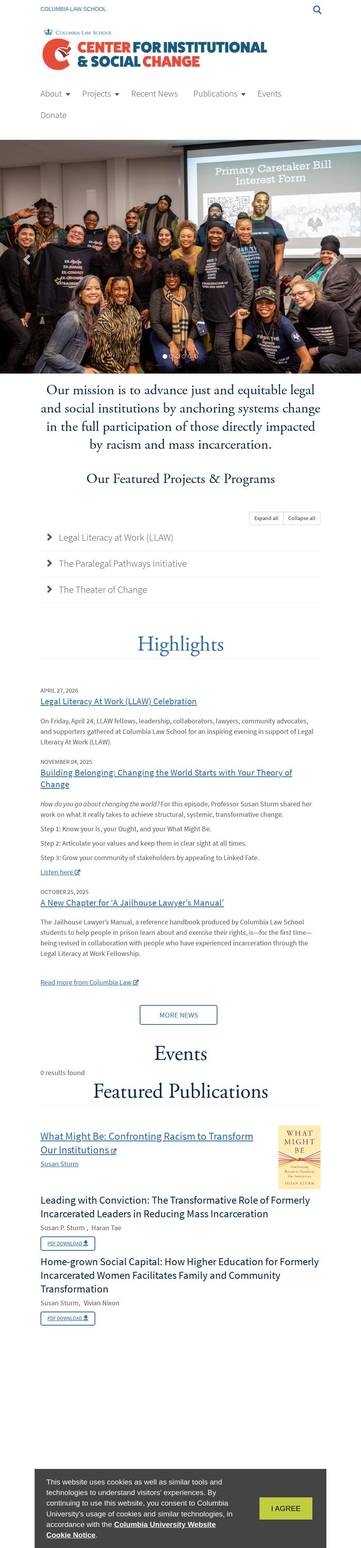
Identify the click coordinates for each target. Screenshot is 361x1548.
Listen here (56, 874)
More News (178, 1019)
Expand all (266, 518)
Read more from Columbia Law (85, 984)
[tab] (165, 356)
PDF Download (70, 1251)
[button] (27, 257)
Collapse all (301, 518)
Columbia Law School (73, 9)
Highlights (180, 646)
